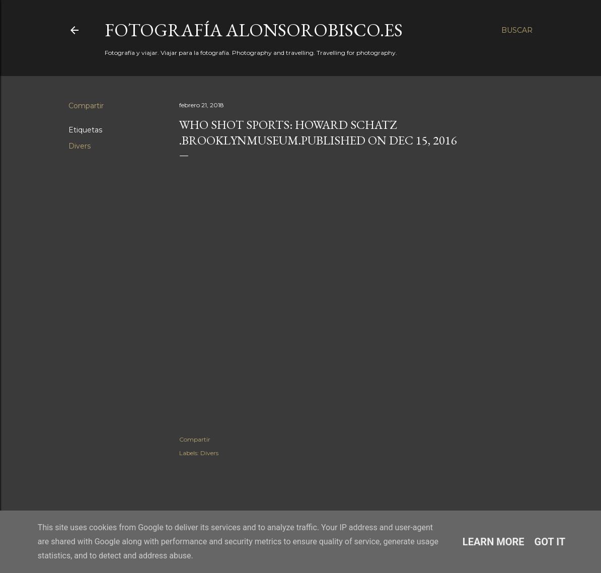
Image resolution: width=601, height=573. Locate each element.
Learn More (493, 542)
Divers (79, 146)
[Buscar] (517, 30)
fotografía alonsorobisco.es (254, 30)
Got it (550, 542)
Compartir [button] (86, 105)
